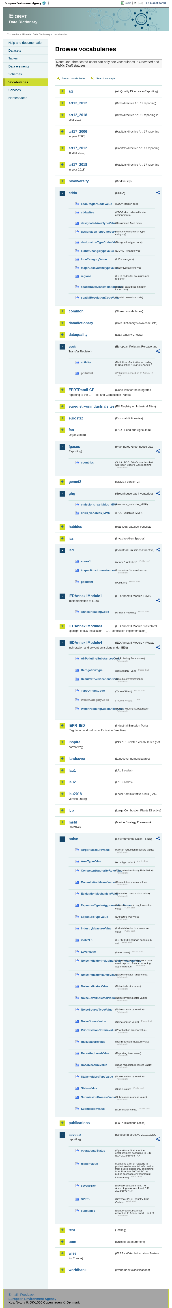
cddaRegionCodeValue (96, 204)
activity (86, 362)
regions (86, 276)
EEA (27, 3)
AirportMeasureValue (95, 849)
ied (71, 550)
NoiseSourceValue (93, 1021)
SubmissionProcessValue (97, 1097)
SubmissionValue (93, 1108)
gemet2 (75, 482)
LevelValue (88, 951)
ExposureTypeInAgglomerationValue (97, 905)
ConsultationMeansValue (97, 882)
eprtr (73, 346)
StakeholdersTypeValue (97, 1076)
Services (14, 90)
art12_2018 (78, 115)
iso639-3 (86, 940)
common (76, 311)
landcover (77, 758)
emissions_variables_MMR (97, 504)
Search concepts (106, 78)
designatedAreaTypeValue (97, 223)
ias (71, 538)
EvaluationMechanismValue (97, 893)
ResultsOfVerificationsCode (97, 679)
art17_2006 (78, 131)
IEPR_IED (77, 725)
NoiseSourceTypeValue (96, 1009)
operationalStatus (93, 1150)
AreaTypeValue (91, 861)
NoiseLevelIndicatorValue (97, 998)
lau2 (72, 782)
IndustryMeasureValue (96, 928)
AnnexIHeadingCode (95, 611)
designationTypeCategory (97, 231)
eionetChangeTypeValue (97, 251)
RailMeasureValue (93, 1041)
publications (79, 1123)
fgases (74, 447)
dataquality (78, 335)
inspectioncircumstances (97, 570)
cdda (73, 193)
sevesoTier (88, 1185)
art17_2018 (78, 164)
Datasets (14, 50)
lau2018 (75, 794)
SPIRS (85, 1199)
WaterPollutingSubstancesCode (97, 708)
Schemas (15, 74)
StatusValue (89, 1088)
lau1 (72, 770)
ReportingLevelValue (95, 1053)
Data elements (18, 66)
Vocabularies (18, 82)
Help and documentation (25, 42)
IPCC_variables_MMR (95, 513)
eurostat (76, 418)
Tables (13, 58)
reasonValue (89, 1163)
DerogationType (91, 670)
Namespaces (17, 98)
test (72, 1230)
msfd (73, 822)
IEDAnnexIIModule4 (85, 643)
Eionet (26, 34)
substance (88, 1210)
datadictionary (81, 323)
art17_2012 (78, 148)
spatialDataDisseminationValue (97, 287)
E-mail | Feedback (21, 1294)
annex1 (86, 561)
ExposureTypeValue (94, 916)
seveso (75, 1135)
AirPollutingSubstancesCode (97, 658)
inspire (74, 742)
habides (75, 527)
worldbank (77, 1270)
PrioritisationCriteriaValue (97, 1030)
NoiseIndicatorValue (94, 986)
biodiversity (79, 181)
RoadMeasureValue (94, 1065)
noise (73, 839)
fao (71, 430)
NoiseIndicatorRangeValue (97, 974)
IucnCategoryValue (94, 259)
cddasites (87, 212)
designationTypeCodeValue (97, 242)
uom (72, 1242)
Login (128, 3)
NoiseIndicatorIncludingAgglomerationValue (97, 960)
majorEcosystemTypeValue (97, 268)
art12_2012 (78, 103)
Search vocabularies (73, 78)
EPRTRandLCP (81, 390)
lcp (71, 810)
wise (72, 1253)
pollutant (87, 581)
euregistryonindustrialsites (91, 406)
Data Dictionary (42, 34)
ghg (72, 493)
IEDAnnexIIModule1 (85, 596)
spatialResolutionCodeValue (97, 297)
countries (87, 462)
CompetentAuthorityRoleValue (97, 870)
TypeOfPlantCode (93, 690)
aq (71, 91)
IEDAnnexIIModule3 (85, 626)
